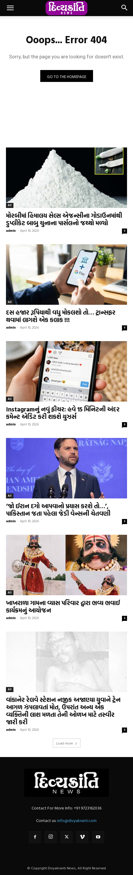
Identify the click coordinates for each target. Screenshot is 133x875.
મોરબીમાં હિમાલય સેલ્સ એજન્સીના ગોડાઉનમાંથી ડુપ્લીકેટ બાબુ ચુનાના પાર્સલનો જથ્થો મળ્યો (64, 219)
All (10, 205)
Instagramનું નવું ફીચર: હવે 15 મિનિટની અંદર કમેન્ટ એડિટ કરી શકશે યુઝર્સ (63, 412)
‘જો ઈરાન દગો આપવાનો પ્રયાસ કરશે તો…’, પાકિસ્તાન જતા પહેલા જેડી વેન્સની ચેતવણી (58, 509)
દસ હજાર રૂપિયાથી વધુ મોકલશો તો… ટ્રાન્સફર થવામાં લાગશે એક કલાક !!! (60, 315)
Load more (66, 743)
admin (11, 230)
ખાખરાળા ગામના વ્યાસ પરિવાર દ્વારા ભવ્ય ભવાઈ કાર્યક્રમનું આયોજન (63, 606)
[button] (10, 8)
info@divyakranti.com (77, 820)
